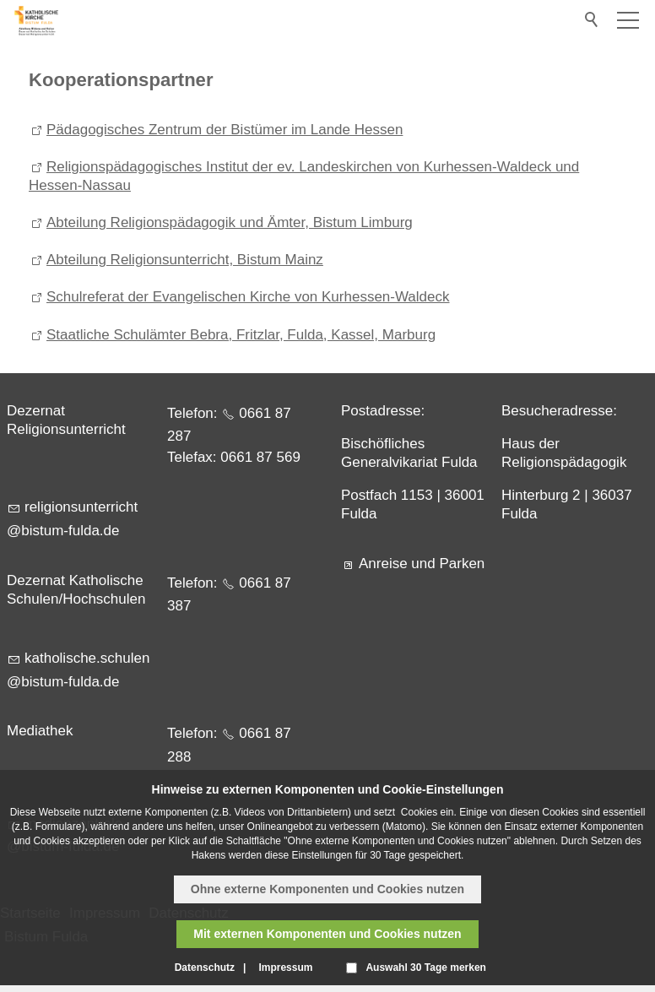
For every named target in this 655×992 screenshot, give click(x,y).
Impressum (285, 967)
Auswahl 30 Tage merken (425, 967)
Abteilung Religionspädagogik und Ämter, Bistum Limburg (229, 222)
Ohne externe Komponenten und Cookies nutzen (327, 889)
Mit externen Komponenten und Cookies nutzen (327, 934)
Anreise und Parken (421, 564)
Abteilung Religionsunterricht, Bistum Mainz (184, 260)
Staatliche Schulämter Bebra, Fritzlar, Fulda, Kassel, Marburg (241, 335)
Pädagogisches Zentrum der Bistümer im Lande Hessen (224, 130)
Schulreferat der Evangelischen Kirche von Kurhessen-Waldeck (248, 297)
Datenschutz (205, 967)
